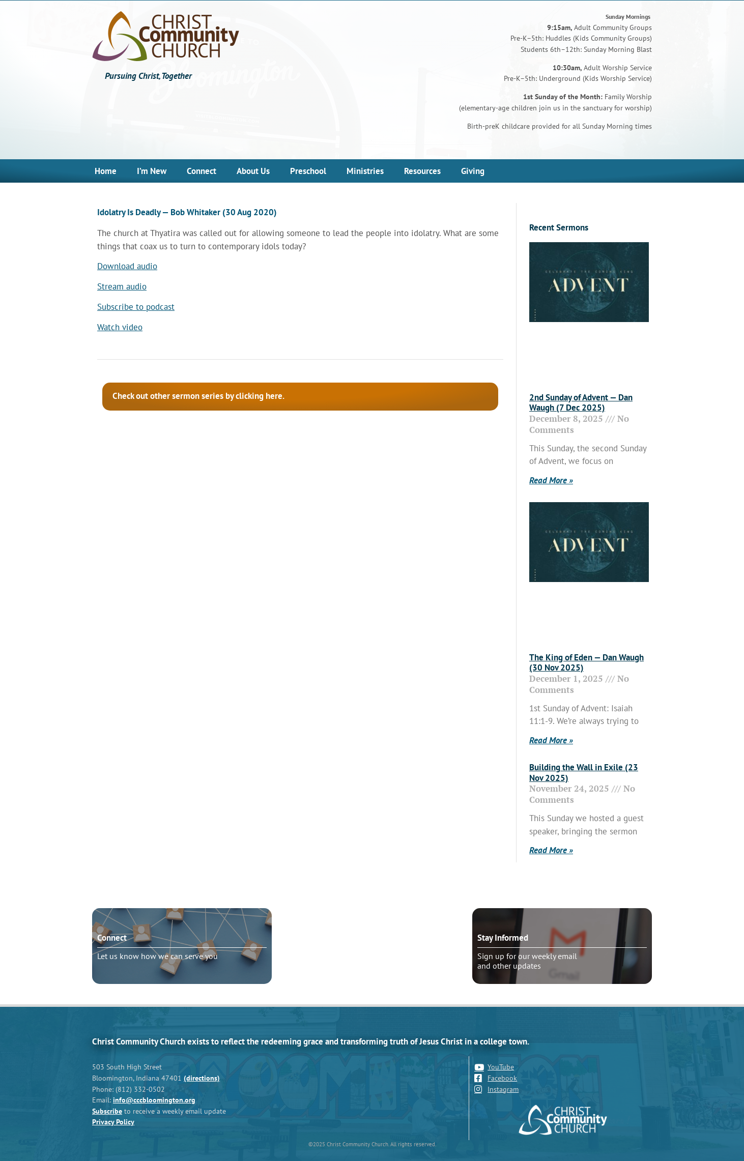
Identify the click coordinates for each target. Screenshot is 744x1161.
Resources (422, 171)
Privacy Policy (113, 1121)
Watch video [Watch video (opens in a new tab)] (119, 327)
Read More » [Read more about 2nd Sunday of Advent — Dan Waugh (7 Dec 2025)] (551, 480)
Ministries (365, 171)
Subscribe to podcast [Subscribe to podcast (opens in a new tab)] (136, 306)
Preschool (308, 171)
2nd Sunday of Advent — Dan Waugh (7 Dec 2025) (581, 402)
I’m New (151, 171)
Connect (201, 171)
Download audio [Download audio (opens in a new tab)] (127, 266)
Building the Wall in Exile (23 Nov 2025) (583, 772)
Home (106, 171)
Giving (472, 171)
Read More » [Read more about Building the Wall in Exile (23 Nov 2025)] (551, 850)
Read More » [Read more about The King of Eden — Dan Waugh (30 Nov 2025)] (551, 740)
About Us (253, 171)
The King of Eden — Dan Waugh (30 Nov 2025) (586, 662)
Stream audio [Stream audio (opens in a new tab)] (122, 286)
